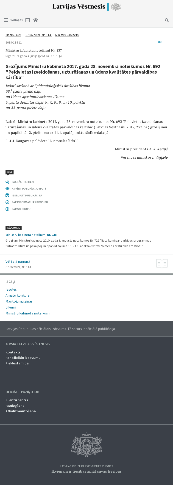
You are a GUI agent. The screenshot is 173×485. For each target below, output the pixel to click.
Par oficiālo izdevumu (23, 357)
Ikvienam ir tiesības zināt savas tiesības (86, 471)
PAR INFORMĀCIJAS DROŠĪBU (30, 202)
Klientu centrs (17, 400)
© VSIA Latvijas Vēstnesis (28, 344)
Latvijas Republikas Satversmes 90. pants (86, 466)
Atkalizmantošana (21, 411)
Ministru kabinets (67, 35)
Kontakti (13, 352)
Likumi (11, 307)
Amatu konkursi (18, 295)
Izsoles (11, 289)
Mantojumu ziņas (19, 301)
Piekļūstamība (17, 363)
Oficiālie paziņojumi (23, 392)
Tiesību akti (13, 35)
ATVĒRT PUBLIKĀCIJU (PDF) (29, 188)
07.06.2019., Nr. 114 (38, 35)
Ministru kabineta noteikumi (28, 313)
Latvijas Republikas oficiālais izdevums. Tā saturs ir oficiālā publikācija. (61, 328)
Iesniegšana (15, 405)
